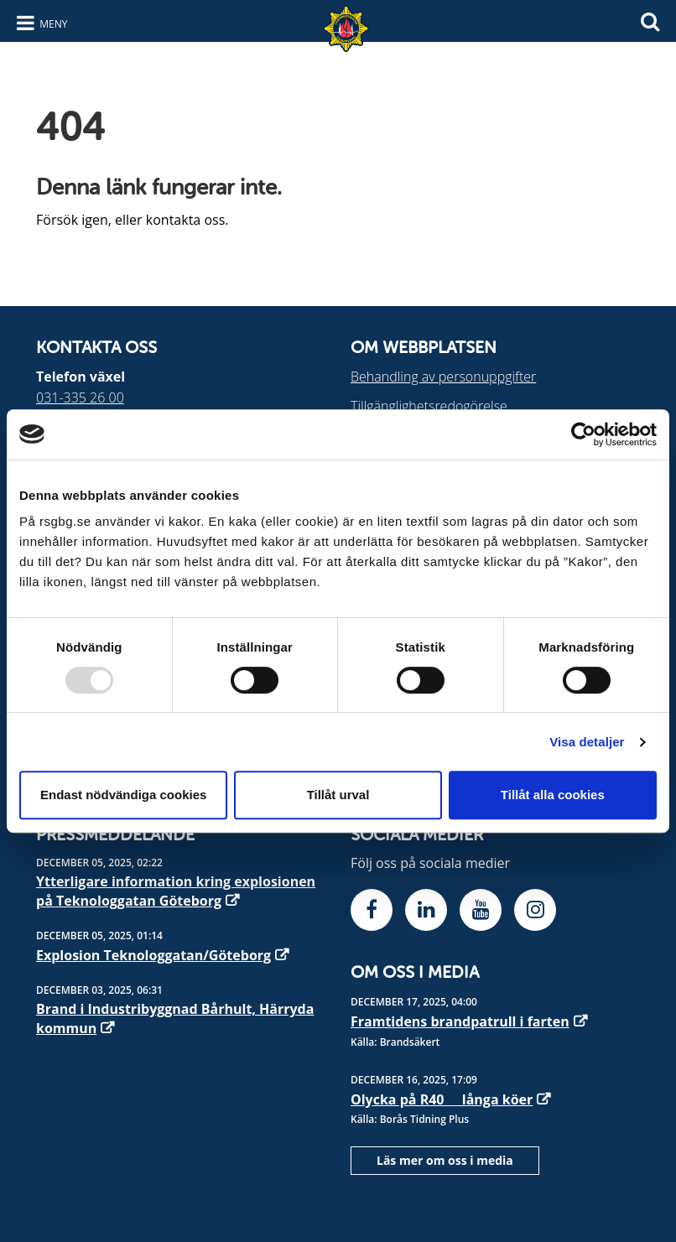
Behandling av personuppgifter (443, 376)
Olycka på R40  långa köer (442, 1099)
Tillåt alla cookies (553, 794)
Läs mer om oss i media (445, 1160)
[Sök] (650, 19)
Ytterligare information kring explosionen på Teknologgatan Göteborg (175, 890)
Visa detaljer (586, 742)
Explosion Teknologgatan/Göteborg (153, 955)
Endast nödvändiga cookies (123, 794)
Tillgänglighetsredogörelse (429, 406)
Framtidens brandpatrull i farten (460, 1021)
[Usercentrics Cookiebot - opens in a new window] (583, 434)
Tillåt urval (338, 794)
